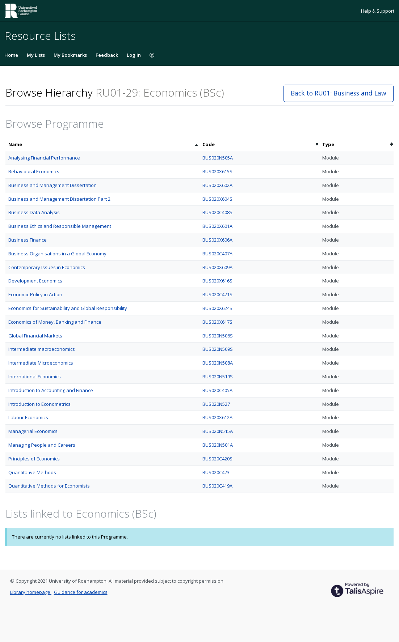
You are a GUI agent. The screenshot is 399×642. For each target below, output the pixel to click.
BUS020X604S (217, 199)
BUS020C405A (217, 390)
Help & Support (377, 11)
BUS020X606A (217, 240)
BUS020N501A (217, 445)
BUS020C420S (217, 458)
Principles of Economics (34, 458)
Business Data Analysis (34, 212)
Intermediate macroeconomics (41, 349)
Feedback (107, 55)
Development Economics (35, 280)
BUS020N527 (216, 404)
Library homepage (30, 592)
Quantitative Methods (32, 472)
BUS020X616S (217, 280)
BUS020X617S (217, 322)
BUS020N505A (217, 157)
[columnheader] (102, 144)
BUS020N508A (217, 363)
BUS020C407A (217, 253)
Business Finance (27, 240)
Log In (134, 55)
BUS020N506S (217, 335)
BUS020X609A (217, 267)
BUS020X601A (217, 226)
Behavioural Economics (33, 171)
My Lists (36, 55)
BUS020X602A (217, 185)
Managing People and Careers (41, 445)
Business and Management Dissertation (52, 185)
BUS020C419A (217, 485)
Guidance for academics (81, 592)
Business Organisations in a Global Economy (57, 253)
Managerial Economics (33, 431)
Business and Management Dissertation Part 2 (59, 199)
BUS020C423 (216, 472)
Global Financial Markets (35, 335)
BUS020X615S (217, 171)
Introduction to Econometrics (39, 404)
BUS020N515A (217, 431)
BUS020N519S (217, 376)
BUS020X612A (217, 417)
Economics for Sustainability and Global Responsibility (67, 308)
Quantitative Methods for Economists (49, 485)
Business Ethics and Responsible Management (59, 226)
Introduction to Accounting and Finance (50, 390)
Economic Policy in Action (35, 294)
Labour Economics (28, 417)
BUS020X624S (217, 308)
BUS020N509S (217, 349)
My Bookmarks (70, 55)
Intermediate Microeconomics (40, 363)
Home (11, 55)
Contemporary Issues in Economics (46, 267)
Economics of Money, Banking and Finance (54, 322)
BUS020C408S (217, 212)
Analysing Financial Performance (44, 157)
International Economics (34, 376)
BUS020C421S (217, 294)
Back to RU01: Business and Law (338, 93)
